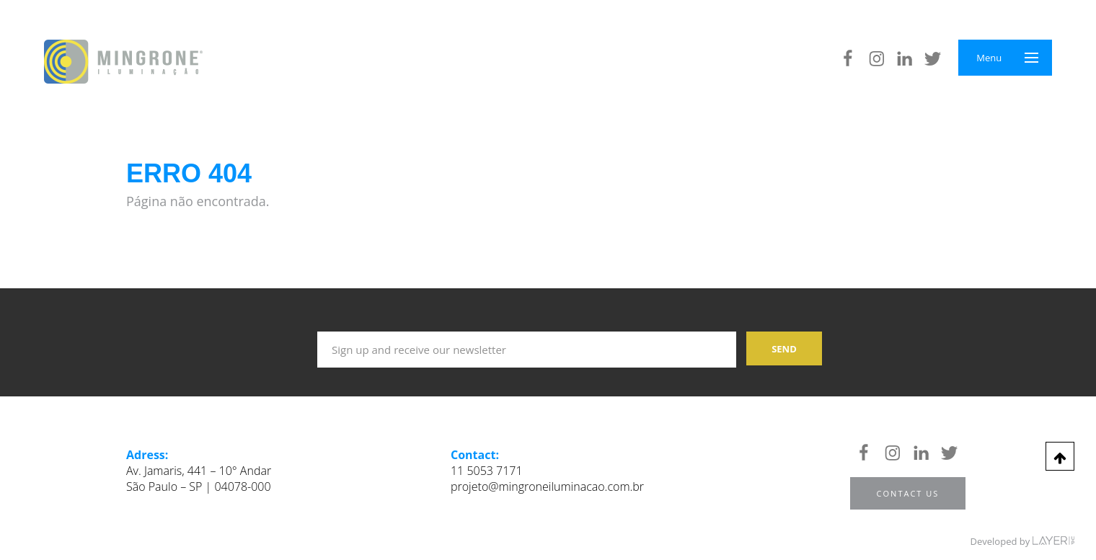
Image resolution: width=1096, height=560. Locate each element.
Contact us (908, 493)
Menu (989, 57)
